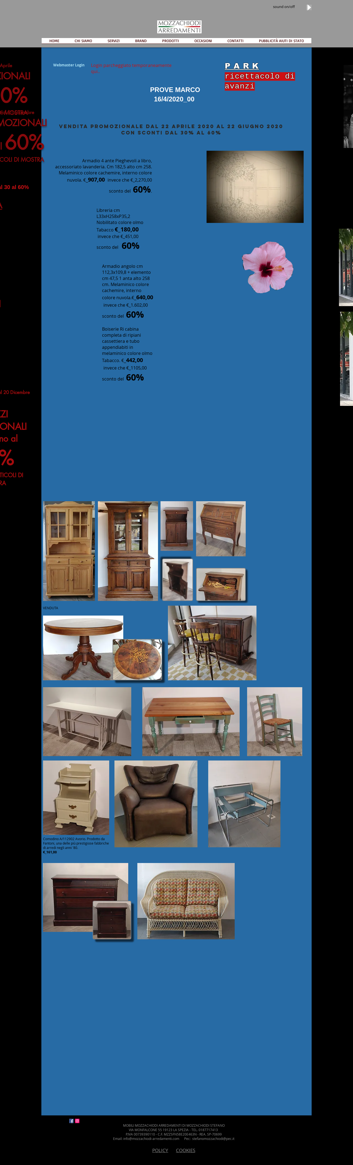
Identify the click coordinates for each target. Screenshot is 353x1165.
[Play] (309, 7)
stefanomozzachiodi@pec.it (213, 1138)
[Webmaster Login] (68, 65)
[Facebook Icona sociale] (71, 1121)
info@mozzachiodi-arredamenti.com (151, 1138)
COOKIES (185, 1150)
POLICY (160, 1150)
